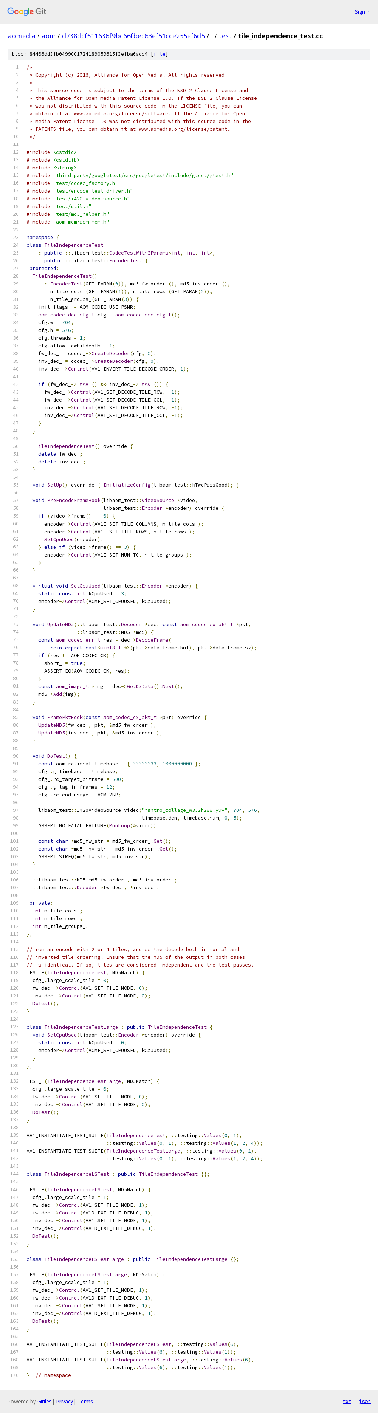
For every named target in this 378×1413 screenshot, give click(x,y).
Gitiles (44, 1401)
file (159, 54)
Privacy (64, 1401)
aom (49, 35)
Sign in (363, 11)
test (225, 35)
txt (347, 1401)
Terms (85, 1401)
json (365, 1401)
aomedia (21, 35)
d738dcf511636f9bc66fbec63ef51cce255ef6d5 (133, 35)
